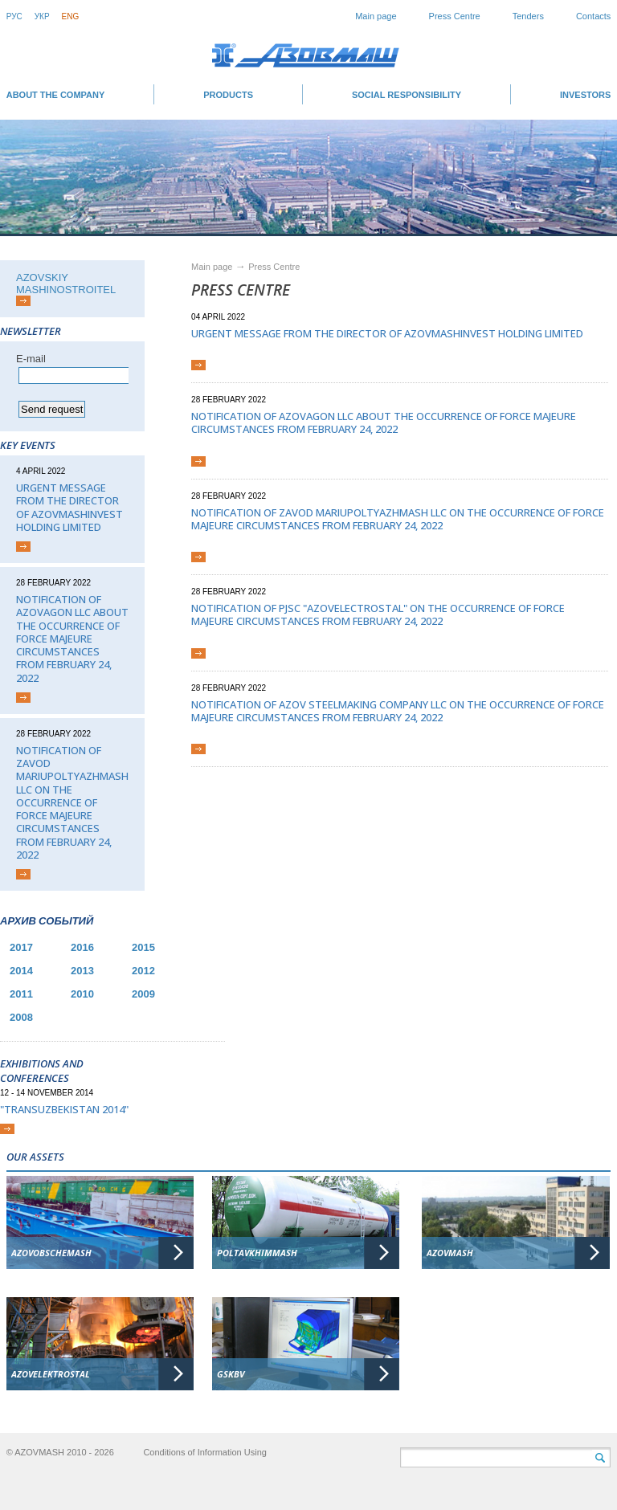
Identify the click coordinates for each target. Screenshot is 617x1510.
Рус (14, 16)
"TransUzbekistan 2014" (64, 1109)
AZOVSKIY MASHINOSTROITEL (66, 283)
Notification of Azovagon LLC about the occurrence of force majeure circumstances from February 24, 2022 (72, 638)
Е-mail (31, 359)
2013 (82, 971)
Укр (42, 16)
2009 (143, 994)
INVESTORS (585, 95)
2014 (21, 971)
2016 (82, 947)
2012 (143, 971)
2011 (21, 994)
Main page (375, 16)
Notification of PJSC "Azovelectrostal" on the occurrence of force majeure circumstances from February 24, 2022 (378, 615)
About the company (55, 95)
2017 (21, 947)
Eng (71, 16)
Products (228, 95)
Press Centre (454, 16)
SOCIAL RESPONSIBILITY (406, 95)
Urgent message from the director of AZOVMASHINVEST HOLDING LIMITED (69, 507)
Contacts (593, 16)
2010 (82, 994)
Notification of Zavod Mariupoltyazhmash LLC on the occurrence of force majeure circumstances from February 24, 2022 (72, 802)
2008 (21, 1017)
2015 (143, 947)
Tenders (528, 16)
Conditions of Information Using (204, 1452)
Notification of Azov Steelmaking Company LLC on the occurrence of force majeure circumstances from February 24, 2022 (397, 711)
